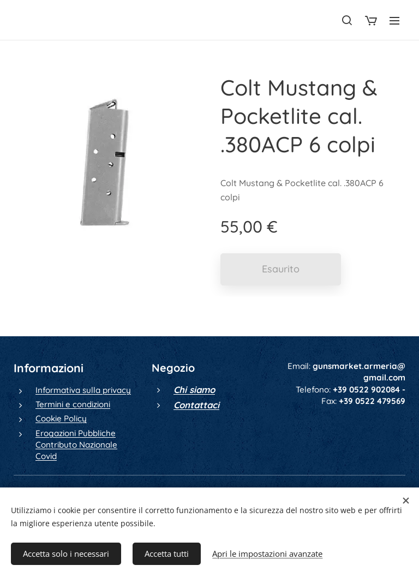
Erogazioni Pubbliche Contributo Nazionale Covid (76, 445)
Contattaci (196, 405)
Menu (394, 20)
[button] (347, 20)
